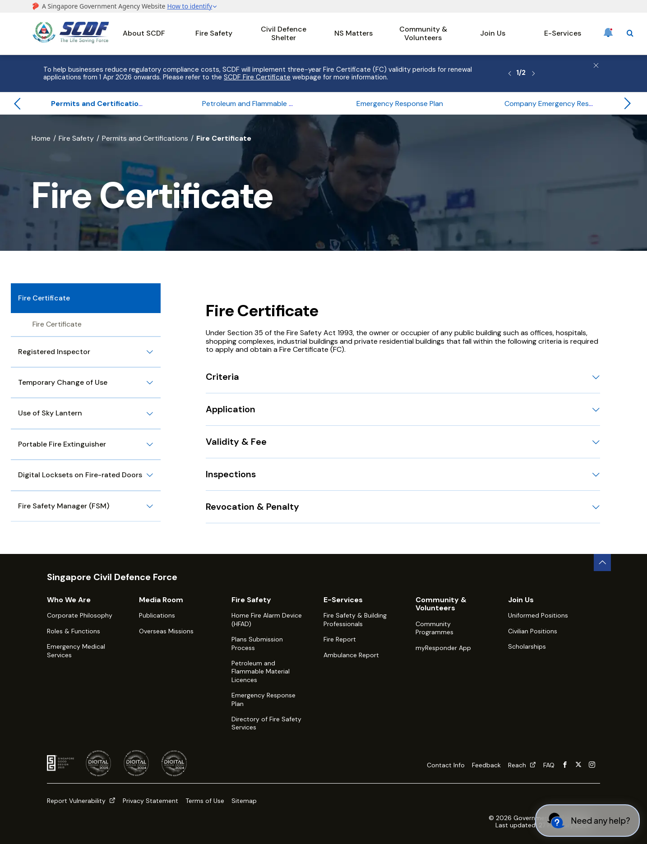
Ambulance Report (351, 655)
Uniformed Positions (538, 615)
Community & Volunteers (423, 33)
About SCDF (144, 33)
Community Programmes (434, 628)
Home (41, 138)
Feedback (486, 765)
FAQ (549, 765)
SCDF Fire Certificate (257, 77)
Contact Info (446, 765)
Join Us (492, 33)
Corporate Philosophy (79, 615)
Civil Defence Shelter (283, 33)
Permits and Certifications (145, 138)
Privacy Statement (150, 801)
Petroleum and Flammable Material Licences (260, 671)
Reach (522, 765)
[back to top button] (602, 562)
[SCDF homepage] (70, 41)
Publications (157, 615)
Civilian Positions (532, 631)
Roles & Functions (73, 631)
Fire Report (340, 639)
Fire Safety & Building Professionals (355, 619)
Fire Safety (213, 33)
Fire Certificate (57, 324)
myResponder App (443, 648)
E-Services (562, 33)
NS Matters (353, 33)
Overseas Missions (166, 631)
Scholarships (527, 646)
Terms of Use (204, 801)
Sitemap (244, 801)
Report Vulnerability (81, 801)
